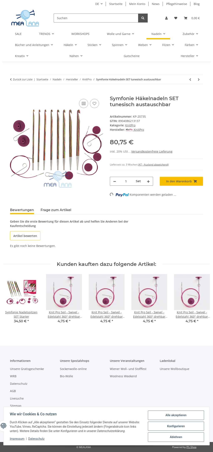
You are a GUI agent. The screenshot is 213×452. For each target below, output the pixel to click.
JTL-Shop (191, 447)
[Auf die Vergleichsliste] (83, 103)
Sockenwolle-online (73, 369)
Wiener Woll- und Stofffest (128, 369)
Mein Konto (137, 4)
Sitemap (15, 406)
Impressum (17, 439)
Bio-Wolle (66, 376)
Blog (197, 4)
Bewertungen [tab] (22, 210)
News (156, 4)
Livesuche (17, 398)
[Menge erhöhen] (148, 181)
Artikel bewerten (25, 236)
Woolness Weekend (123, 376)
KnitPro (130, 125)
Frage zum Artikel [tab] (56, 210)
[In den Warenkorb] (13, 93)
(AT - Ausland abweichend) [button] (153, 164)
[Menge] (126, 181)
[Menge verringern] (114, 181)
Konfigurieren (175, 426)
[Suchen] (96, 18)
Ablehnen (175, 437)
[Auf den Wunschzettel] (94, 103)
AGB (13, 391)
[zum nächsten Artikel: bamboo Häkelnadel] (198, 79)
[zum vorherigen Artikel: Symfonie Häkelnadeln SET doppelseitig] (190, 79)
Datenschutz (37, 439)
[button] (166, 18)
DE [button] (97, 4)
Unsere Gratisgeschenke (27, 369)
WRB (13, 376)
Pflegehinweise (176, 4)
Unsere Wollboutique (174, 369)
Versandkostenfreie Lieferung (151, 151)
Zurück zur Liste (22, 79)
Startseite (116, 4)
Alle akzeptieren (175, 415)
